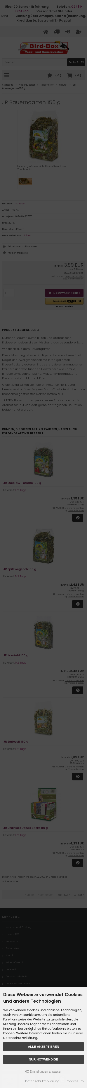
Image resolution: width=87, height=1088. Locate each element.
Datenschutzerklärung (42, 1081)
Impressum (75, 1081)
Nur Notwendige (43, 1059)
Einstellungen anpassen (43, 1071)
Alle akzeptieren (43, 1046)
